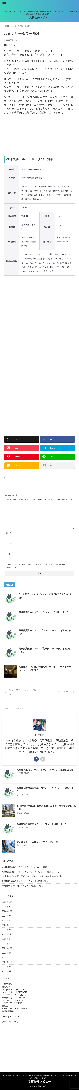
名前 (8, 538)
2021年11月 (7, 967)
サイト (8, 559)
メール (9, 548)
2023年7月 (7, 939)
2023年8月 (7, 935)
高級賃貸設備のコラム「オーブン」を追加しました (43, 829)
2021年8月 (7, 976)
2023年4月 (7, 944)
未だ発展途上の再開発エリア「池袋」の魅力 (40, 847)
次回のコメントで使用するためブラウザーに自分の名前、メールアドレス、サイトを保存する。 (38, 571)
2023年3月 (7, 949)
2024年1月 (7, 930)
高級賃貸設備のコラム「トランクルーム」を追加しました (47, 775)
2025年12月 (7, 907)
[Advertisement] (39, 135)
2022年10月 (7, 953)
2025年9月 (7, 912)
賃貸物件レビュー (39, 17)
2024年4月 (7, 926)
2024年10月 (7, 916)
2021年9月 (7, 972)
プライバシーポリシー (12, 1027)
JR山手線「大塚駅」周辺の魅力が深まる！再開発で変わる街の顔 (32, 881)
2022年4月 (7, 958)
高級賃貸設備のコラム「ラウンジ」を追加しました (45, 617)
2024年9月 (7, 921)
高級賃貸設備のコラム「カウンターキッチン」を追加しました (30, 877)
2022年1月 (7, 963)
